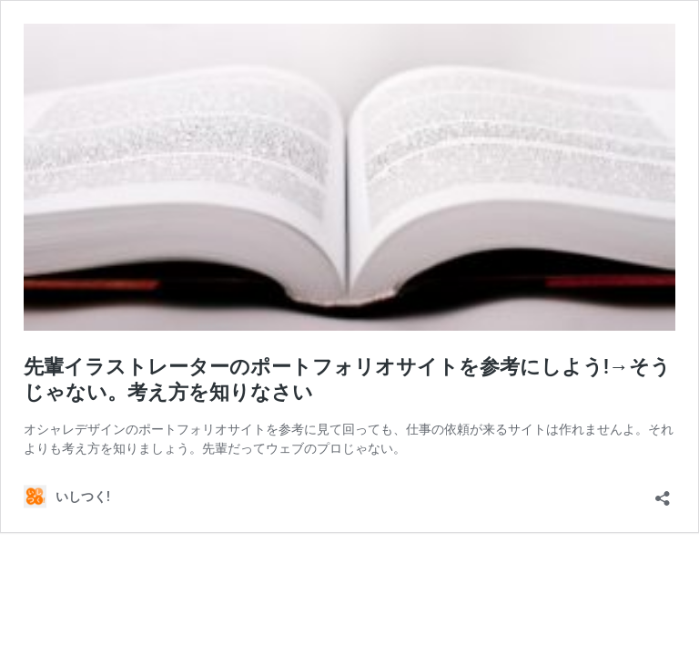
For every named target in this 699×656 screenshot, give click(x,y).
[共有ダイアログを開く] (662, 492)
